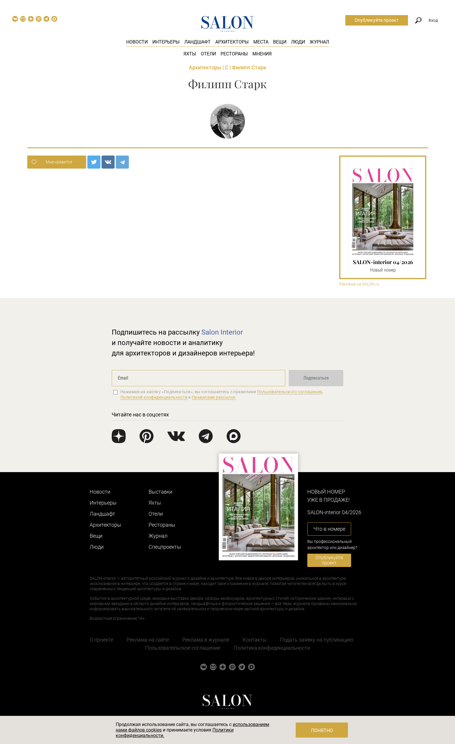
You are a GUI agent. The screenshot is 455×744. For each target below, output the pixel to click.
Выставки (160, 492)
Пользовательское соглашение (182, 648)
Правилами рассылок (214, 397)
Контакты (255, 640)
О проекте (101, 640)
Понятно (322, 730)
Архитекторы (232, 42)
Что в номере (329, 529)
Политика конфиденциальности (272, 648)
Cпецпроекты (165, 547)
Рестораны (234, 54)
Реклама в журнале (205, 640)
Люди (298, 42)
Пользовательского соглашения (289, 391)
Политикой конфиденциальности (153, 397)
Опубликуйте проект (377, 20)
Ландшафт (197, 42)
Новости (137, 42)
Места (260, 42)
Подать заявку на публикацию (316, 640)
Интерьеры (166, 42)
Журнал (319, 42)
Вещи (279, 42)
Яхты (189, 54)
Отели (208, 54)
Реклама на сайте (148, 640)
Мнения (262, 54)
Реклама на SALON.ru (359, 284)
